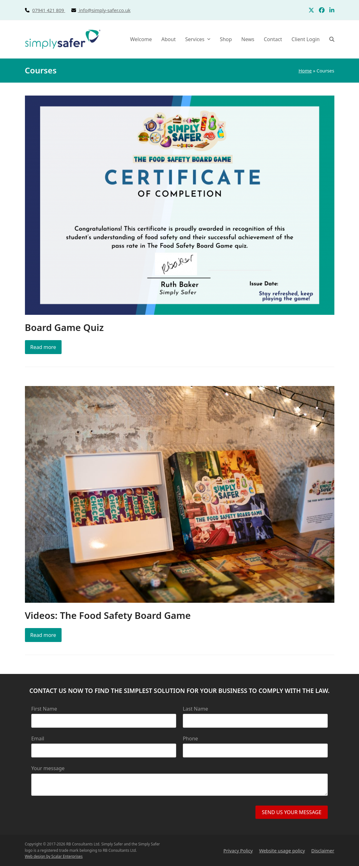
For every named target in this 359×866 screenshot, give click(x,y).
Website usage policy (282, 850)
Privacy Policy (238, 850)
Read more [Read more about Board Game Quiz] (43, 347)
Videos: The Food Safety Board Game (108, 615)
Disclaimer (322, 850)
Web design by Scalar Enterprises (54, 856)
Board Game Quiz (64, 327)
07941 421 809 (55, 10)
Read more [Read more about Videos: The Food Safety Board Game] (43, 635)
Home (305, 70)
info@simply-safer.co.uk (104, 10)
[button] (332, 39)
